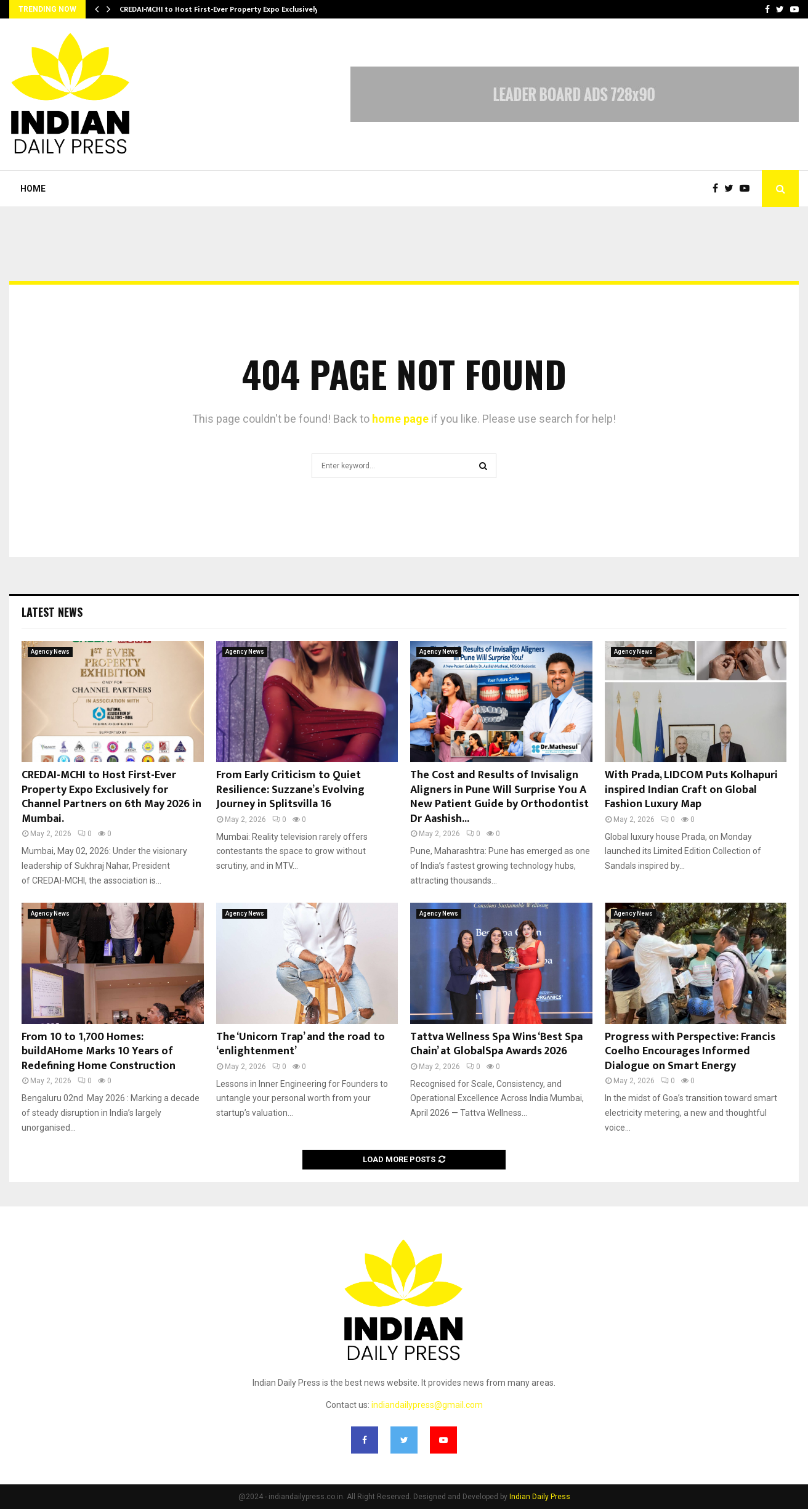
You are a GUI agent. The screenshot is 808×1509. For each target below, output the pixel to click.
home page (400, 418)
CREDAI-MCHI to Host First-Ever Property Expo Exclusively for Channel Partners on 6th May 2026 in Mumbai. (111, 797)
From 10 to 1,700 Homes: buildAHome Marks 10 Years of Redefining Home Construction (99, 1051)
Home (33, 188)
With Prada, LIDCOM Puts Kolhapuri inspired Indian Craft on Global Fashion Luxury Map (691, 789)
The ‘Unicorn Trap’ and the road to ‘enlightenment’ (300, 1044)
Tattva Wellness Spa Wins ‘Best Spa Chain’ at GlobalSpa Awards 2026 (496, 1044)
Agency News (50, 651)
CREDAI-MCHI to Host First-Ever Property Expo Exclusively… (222, 9)
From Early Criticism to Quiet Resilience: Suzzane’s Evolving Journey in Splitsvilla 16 (290, 789)
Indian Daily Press (539, 1496)
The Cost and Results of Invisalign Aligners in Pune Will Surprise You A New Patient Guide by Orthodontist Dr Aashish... (499, 797)
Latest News (52, 612)
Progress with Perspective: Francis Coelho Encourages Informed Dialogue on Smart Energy (690, 1051)
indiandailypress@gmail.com (427, 1405)
